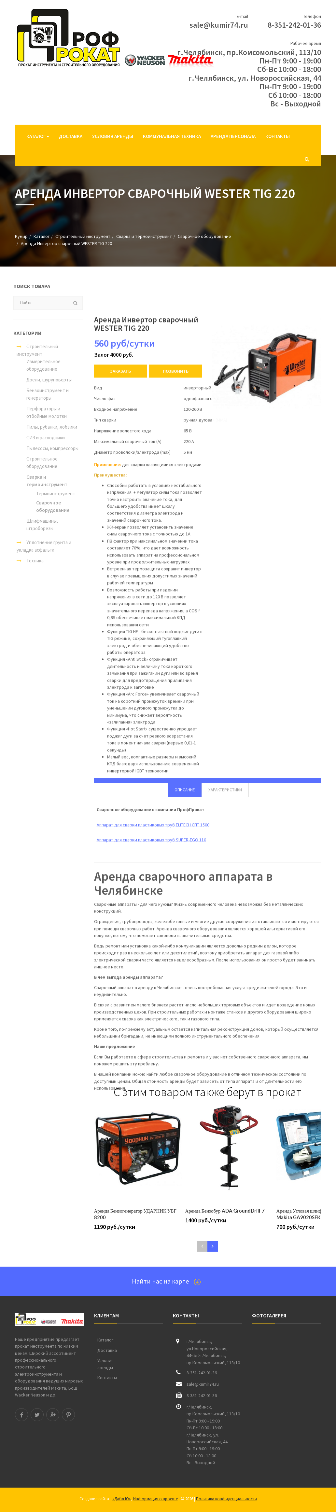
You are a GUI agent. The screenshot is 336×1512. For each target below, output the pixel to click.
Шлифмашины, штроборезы (38, 524)
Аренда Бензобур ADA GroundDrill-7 (225, 1211)
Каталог (37, 136)
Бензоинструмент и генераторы (43, 394)
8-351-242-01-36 (294, 25)
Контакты (277, 136)
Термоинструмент (51, 493)
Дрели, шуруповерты (45, 380)
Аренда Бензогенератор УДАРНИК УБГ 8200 (135, 1214)
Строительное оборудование (38, 462)
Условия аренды (112, 136)
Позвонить (176, 777)
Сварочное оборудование (204, 236)
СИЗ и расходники (41, 437)
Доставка (70, 136)
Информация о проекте (155, 1499)
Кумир (21, 236)
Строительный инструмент (82, 236)
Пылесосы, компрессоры (48, 448)
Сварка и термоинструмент (144, 236)
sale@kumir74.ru (218, 25)
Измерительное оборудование (39, 365)
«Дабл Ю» (121, 1499)
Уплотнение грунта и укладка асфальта (40, 546)
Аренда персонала (233, 136)
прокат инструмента (36, 1346)
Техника (26, 560)
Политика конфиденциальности (226, 1499)
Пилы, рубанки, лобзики (47, 427)
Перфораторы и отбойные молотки (42, 412)
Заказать (120, 777)
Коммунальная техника (172, 136)
